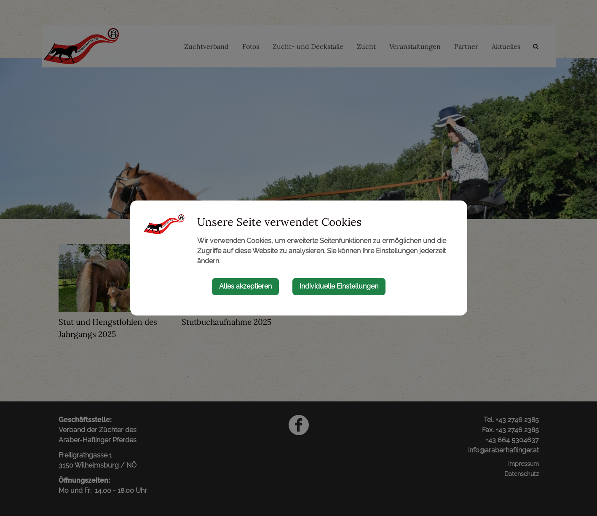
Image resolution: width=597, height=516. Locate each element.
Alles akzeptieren (245, 286)
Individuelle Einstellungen (339, 286)
